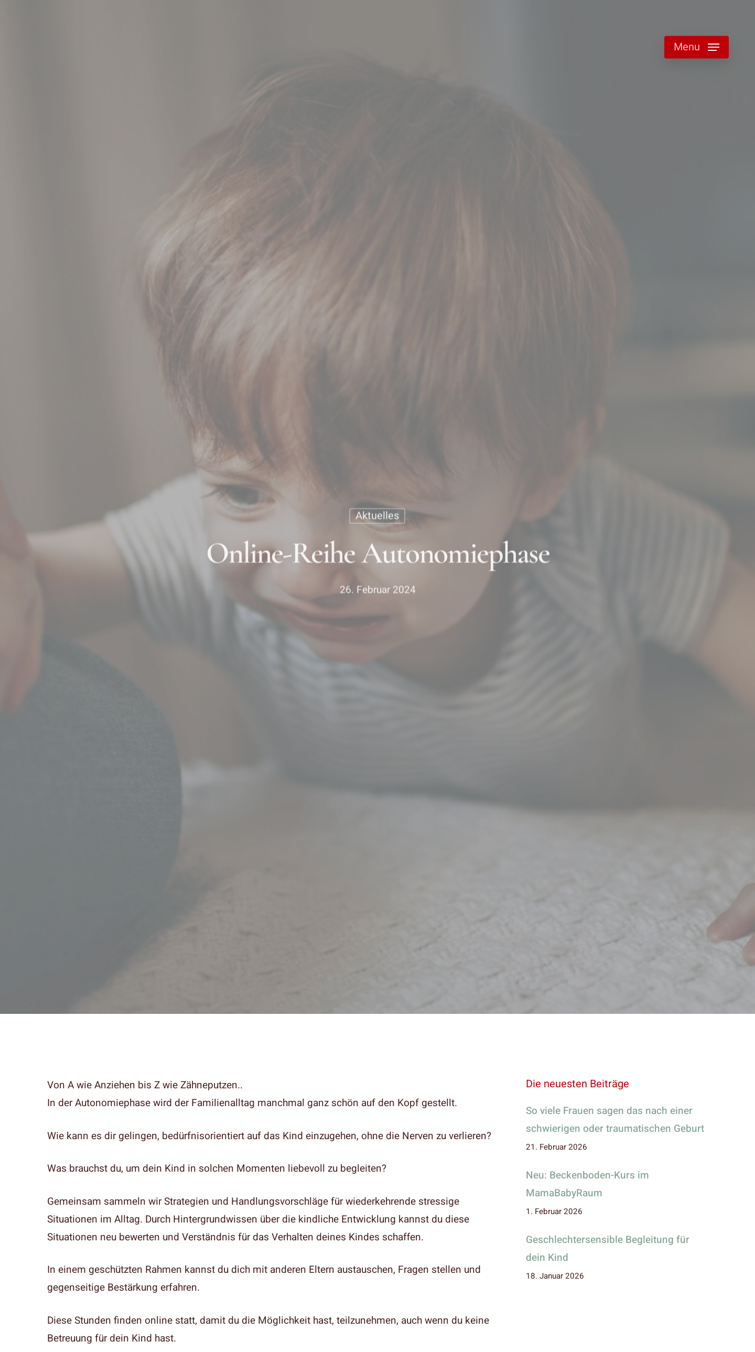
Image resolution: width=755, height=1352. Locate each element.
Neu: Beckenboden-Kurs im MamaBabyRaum (587, 1184)
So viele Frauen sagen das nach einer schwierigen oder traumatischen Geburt (615, 1120)
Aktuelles (377, 517)
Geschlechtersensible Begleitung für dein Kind (607, 1248)
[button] (696, 47)
